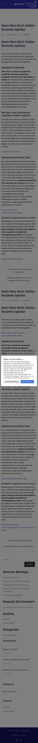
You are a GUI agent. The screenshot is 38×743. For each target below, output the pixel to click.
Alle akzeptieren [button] (27, 382)
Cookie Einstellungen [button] (12, 382)
